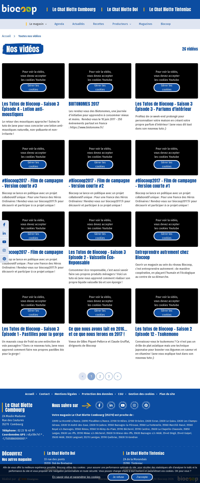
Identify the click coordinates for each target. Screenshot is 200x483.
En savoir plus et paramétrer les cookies (76, 477)
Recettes (98, 24)
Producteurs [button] (120, 24)
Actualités (78, 24)
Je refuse (118, 477)
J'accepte (142, 477)
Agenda (59, 24)
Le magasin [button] (36, 24)
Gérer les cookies (33, 87)
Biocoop (166, 24)
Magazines (145, 24)
